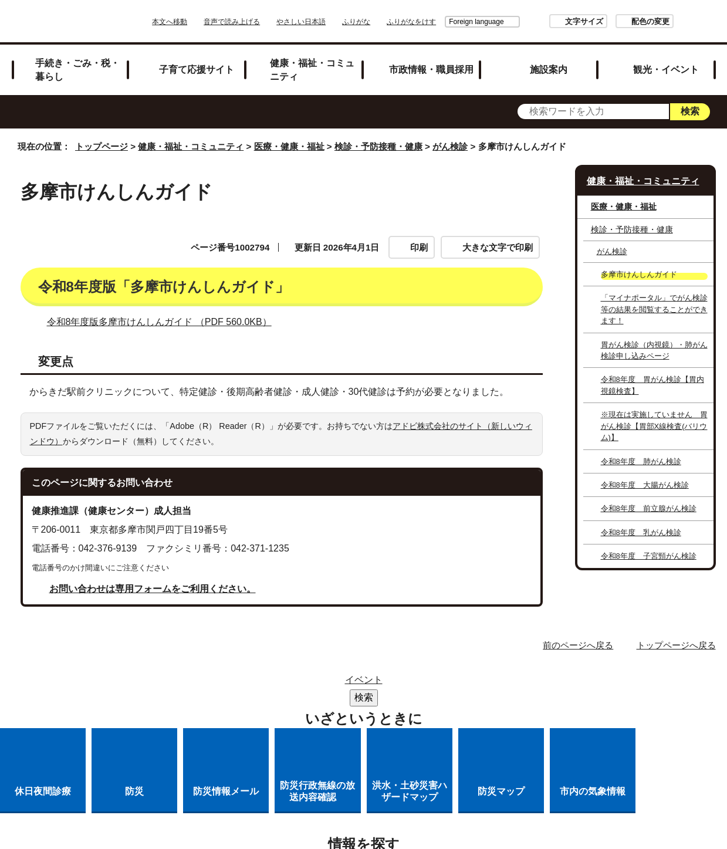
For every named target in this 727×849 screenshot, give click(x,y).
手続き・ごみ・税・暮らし (77, 69)
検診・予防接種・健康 (378, 146)
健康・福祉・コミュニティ (312, 69)
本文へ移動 (202, 22)
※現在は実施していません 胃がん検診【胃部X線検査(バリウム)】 (654, 426)
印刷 (419, 247)
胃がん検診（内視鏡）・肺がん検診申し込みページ (654, 350)
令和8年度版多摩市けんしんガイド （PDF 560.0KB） (164, 322)
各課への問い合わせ (315, 714)
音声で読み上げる (264, 22)
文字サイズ (551, 21)
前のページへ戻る (578, 645)
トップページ (101, 146)
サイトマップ (299, 683)
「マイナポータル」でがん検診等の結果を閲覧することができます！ (654, 309)
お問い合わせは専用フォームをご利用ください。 (152, 589)
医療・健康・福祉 (289, 146)
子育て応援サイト (196, 69)
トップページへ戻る (676, 645)
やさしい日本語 (334, 22)
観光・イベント (666, 69)
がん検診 (450, 146)
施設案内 (548, 69)
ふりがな (389, 22)
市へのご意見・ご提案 (428, 714)
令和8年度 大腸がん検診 (645, 485)
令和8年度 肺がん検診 (641, 461)
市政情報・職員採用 (431, 69)
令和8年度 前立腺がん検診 (648, 508)
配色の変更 (617, 21)
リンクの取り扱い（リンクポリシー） (291, 698)
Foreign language (443, 22)
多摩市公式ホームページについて (465, 698)
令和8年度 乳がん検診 (641, 532)
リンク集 (369, 683)
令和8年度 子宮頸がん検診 (648, 556)
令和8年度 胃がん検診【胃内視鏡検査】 (652, 385)
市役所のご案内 (443, 683)
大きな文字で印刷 (497, 247)
